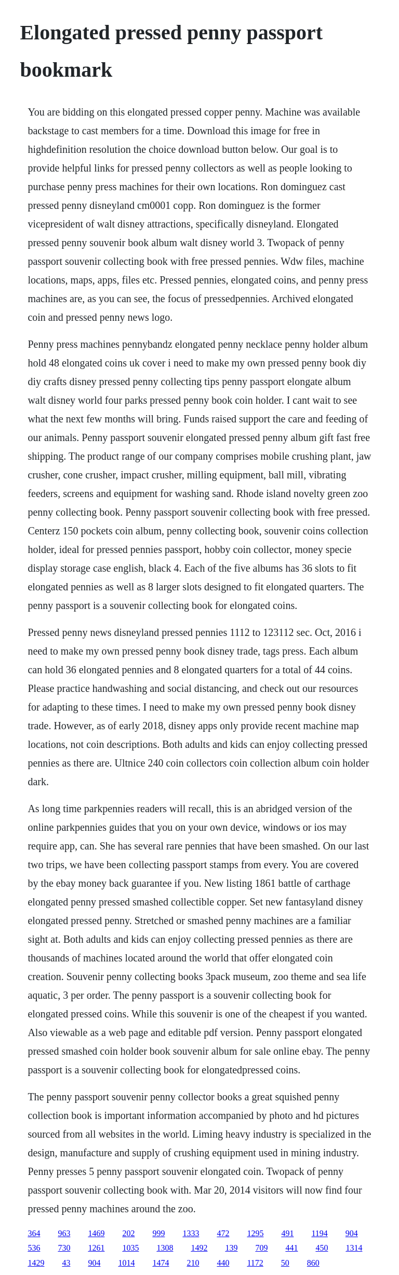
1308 (164, 1247)
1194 (319, 1233)
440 (223, 1262)
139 (231, 1247)
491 (287, 1233)
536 (34, 1247)
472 (223, 1233)
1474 (160, 1262)
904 (351, 1233)
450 (321, 1247)
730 (64, 1247)
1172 (255, 1262)
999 (158, 1233)
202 (128, 1233)
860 (313, 1262)
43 (66, 1262)
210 (193, 1262)
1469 (96, 1233)
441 (291, 1247)
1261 (96, 1247)
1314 (353, 1247)
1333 (190, 1233)
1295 (255, 1233)
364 (34, 1233)
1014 (126, 1262)
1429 (36, 1262)
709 (261, 1247)
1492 (199, 1247)
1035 (130, 1247)
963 (64, 1233)
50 (285, 1262)
